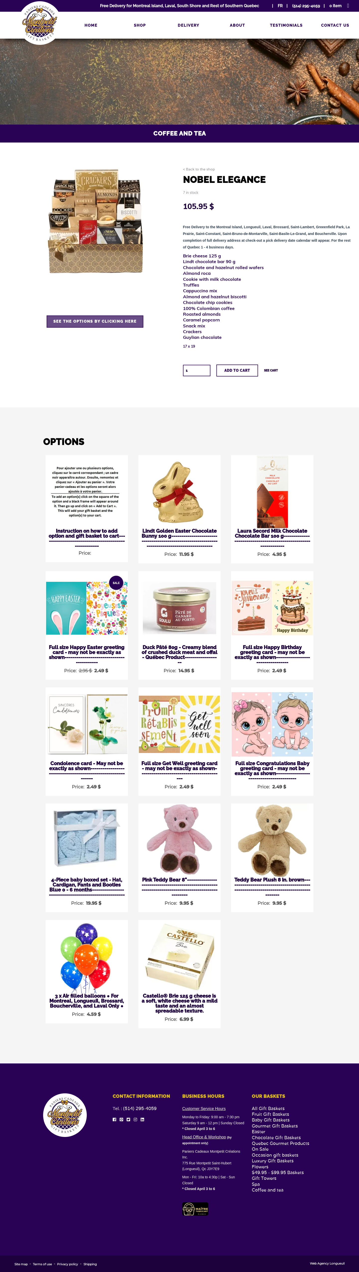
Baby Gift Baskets (271, 1120)
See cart (271, 370)
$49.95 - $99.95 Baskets (278, 1172)
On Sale (260, 1149)
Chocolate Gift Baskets (276, 1137)
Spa (256, 1184)
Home (91, 25)
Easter (258, 1131)
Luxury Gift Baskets (273, 1161)
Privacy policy (67, 1264)
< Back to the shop (199, 169)
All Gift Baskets (268, 1108)
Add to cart (237, 371)
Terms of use (42, 1264)
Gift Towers (264, 1178)
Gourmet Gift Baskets (275, 1126)
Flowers (260, 1167)
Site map (21, 1264)
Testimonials (286, 25)
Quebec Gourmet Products (280, 1143)
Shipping (90, 1264)
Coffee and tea (267, 1190)
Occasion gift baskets (275, 1155)
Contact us (335, 25)
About (237, 25)
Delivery (188, 25)
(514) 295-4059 (140, 1108)
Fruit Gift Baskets (270, 1114)
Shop (140, 25)
